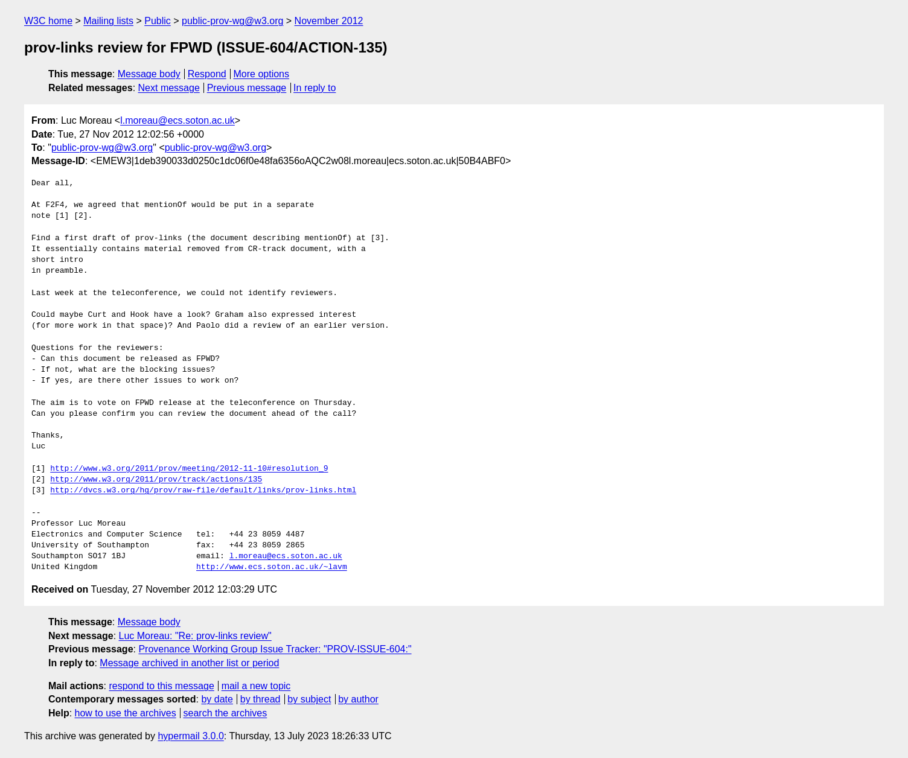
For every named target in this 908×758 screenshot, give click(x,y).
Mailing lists (108, 21)
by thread (260, 699)
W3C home (48, 21)
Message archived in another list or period (189, 663)
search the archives (225, 713)
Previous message (247, 88)
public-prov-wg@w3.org (232, 21)
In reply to (314, 88)
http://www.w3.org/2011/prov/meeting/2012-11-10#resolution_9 (189, 468)
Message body (149, 74)
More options (262, 74)
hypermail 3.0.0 (190, 736)
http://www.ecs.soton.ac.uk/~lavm (271, 567)
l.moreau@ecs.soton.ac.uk (177, 120)
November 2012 (329, 21)
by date (216, 699)
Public (157, 21)
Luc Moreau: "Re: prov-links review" (195, 636)
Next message (169, 88)
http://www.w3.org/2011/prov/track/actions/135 (156, 479)
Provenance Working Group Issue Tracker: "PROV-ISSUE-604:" (274, 649)
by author (358, 699)
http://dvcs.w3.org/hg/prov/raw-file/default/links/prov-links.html (203, 490)
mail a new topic (256, 686)
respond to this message (161, 686)
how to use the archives (125, 713)
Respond (207, 74)
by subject (309, 699)
